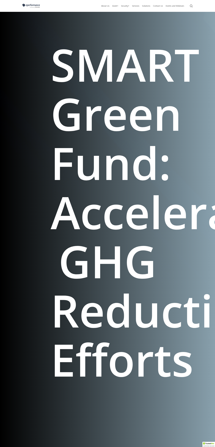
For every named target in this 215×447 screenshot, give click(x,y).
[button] (208, 444)
